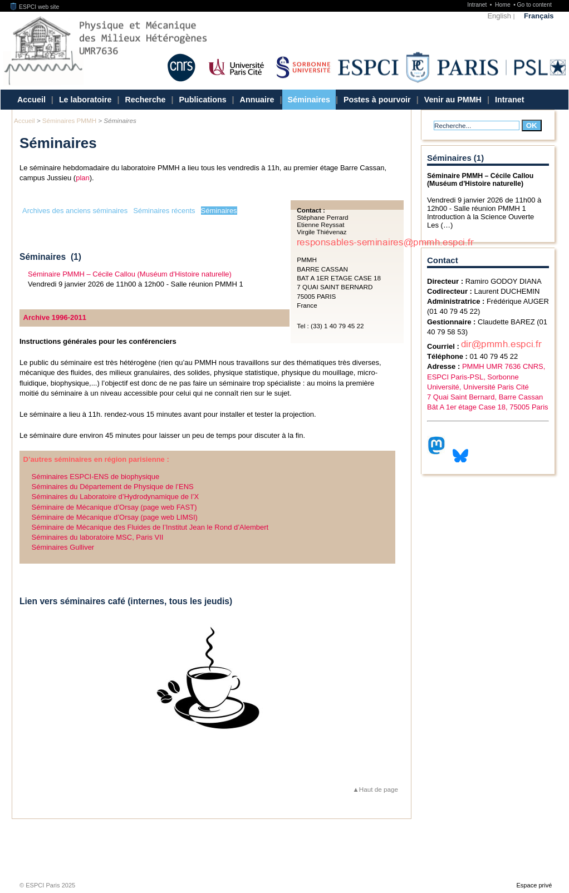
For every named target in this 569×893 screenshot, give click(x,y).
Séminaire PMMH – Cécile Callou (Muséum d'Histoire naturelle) (130, 274)
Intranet (477, 5)
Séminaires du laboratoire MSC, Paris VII (98, 537)
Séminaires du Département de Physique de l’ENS (113, 486)
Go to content (534, 5)
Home (503, 5)
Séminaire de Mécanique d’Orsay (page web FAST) (114, 507)
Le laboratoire (85, 99)
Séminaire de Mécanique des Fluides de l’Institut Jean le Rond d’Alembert (150, 527)
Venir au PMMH (453, 99)
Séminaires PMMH (69, 120)
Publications (203, 99)
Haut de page (378, 789)
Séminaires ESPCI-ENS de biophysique (96, 476)
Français (538, 16)
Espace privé (534, 885)
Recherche (145, 99)
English (499, 16)
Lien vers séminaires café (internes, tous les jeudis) (125, 601)
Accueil (31, 99)
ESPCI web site (35, 7)
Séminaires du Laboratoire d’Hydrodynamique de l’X (115, 496)
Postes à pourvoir (377, 99)
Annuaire (257, 99)
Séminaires (309, 99)
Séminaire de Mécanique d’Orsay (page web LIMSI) (115, 517)
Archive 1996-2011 (54, 317)
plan (83, 178)
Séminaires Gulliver (63, 547)
